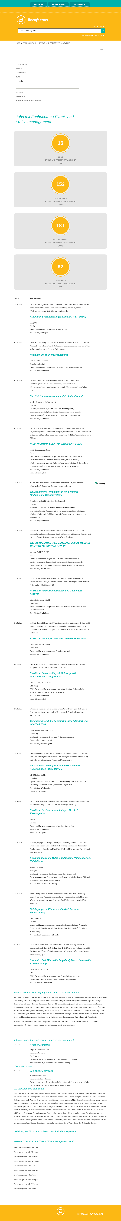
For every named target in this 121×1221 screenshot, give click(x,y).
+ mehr (20, 81)
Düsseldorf (21, 64)
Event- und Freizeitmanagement (85, 1004)
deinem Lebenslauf (49, 1093)
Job (60, 1107)
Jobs (18, 43)
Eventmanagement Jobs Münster (26, 1157)
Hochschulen (80, 4)
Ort (17, 60)
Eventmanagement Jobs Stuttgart (26, 1180)
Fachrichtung (29, 43)
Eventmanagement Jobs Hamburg (26, 1152)
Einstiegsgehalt (87, 1100)
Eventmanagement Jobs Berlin (25, 1175)
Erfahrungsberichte (32, 1120)
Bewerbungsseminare (97, 1093)
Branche (20, 92)
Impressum (83, 1214)
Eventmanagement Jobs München (26, 1184)
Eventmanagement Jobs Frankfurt (26, 1170)
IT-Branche (21, 96)
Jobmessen (95, 1107)
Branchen (62, 1017)
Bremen (19, 69)
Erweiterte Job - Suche (93, 35)
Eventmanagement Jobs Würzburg (26, 1161)
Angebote (75, 1110)
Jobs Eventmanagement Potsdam (26, 1147)
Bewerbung (40, 1011)
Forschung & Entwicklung (28, 101)
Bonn (18, 77)
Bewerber (39, 4)
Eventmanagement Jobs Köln (24, 1166)
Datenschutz (96, 1214)
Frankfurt (21, 73)
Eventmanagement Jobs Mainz (25, 1189)
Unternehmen (58, 4)
